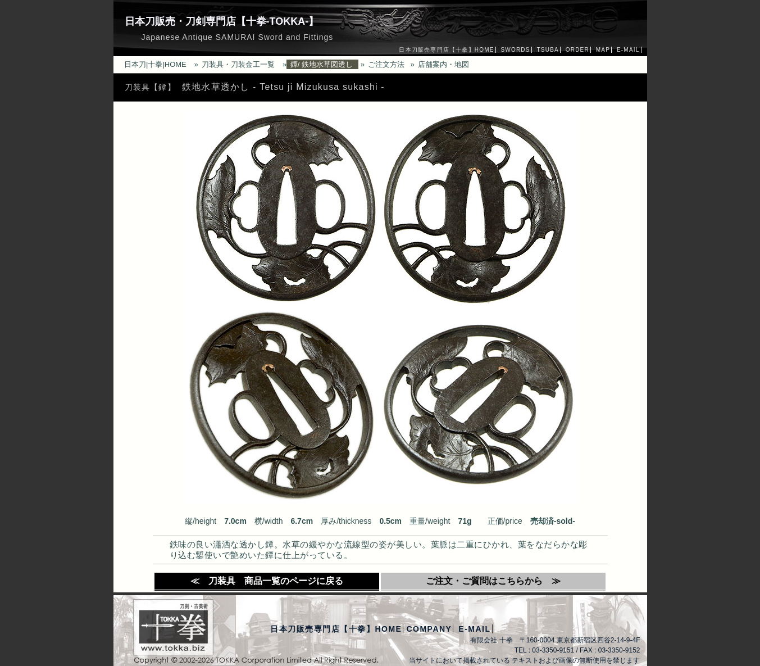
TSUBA (548, 50)
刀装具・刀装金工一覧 (238, 64)
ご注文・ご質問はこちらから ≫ (493, 581)
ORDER (577, 50)
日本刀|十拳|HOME (155, 64)
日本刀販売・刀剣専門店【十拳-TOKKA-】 (222, 21)
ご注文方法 (386, 64)
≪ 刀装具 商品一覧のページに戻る (266, 581)
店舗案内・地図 (443, 64)
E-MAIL (628, 50)
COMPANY (429, 628)
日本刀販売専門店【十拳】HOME (446, 50)
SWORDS (515, 50)
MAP (603, 50)
